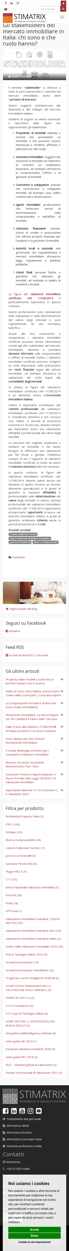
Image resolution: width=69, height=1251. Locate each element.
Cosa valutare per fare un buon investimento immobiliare (25, 740)
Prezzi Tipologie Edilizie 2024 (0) (26, 954)
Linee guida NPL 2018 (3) (22, 1057)
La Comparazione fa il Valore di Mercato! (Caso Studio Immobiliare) (31, 705)
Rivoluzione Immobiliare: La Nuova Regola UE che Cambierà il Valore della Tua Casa (32, 717)
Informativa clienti (17, 1125)
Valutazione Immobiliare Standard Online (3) (33, 938)
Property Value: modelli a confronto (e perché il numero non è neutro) (30, 681)
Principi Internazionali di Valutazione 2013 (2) (34, 1072)
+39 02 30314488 (17, 1169)
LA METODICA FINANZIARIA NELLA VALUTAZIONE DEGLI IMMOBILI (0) (28, 988)
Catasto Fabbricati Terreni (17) (25, 848)
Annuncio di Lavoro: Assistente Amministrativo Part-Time (25, 764)
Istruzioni (42, 655)
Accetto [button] (34, 1229)
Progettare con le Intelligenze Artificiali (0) (32, 978)
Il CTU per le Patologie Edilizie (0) (27, 1013)
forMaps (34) (14, 832)
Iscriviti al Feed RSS (19, 655)
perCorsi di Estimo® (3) (21, 856)
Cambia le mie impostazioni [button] (34, 1242)
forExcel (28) (14, 895)
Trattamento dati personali (23, 1119)
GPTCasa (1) (14, 911)
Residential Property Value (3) (25, 816)
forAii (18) (12, 903)
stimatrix (13, 631)
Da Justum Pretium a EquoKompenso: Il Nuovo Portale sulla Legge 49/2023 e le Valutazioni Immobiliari (31, 778)
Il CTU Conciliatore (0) (19, 1006)
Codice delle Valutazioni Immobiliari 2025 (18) (34, 946)
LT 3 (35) (11, 879)
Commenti (18, 557)
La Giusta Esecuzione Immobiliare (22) (30, 970)
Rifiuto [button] (34, 1235)
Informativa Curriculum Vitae (24, 1139)
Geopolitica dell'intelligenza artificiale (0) (31, 1033)
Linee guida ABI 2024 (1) (21, 1041)
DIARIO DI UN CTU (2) (20, 998)
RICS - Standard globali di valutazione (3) (31, 1065)
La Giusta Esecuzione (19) (22, 962)
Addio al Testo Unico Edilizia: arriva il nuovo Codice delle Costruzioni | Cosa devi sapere (33, 693)
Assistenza (13, 1162)
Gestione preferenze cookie (24, 1146)
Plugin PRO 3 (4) (16, 871)
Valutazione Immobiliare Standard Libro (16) (33, 930)
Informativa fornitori (19, 1132)
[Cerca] (63, 9)
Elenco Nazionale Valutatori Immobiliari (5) (32, 887)
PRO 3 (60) (13, 824)
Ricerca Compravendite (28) (23, 840)
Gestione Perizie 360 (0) (21, 864)
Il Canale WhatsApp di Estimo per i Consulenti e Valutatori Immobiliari (27, 752)
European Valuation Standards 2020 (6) (30, 1049)
